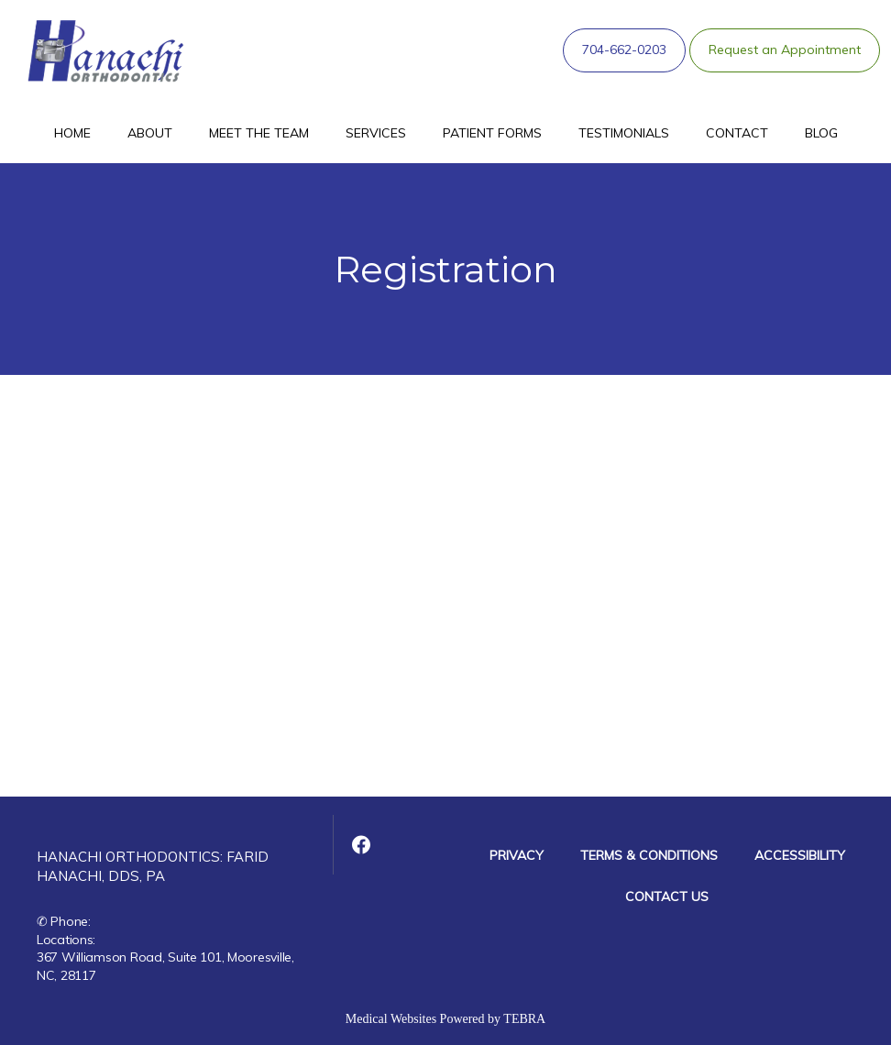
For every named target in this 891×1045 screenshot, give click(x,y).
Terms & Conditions (649, 855)
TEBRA (524, 1019)
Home (72, 133)
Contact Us (667, 896)
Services (376, 133)
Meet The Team (259, 133)
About (149, 133)
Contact (737, 133)
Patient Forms (492, 133)
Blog (821, 133)
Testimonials (623, 133)
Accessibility (799, 855)
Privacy (517, 855)
